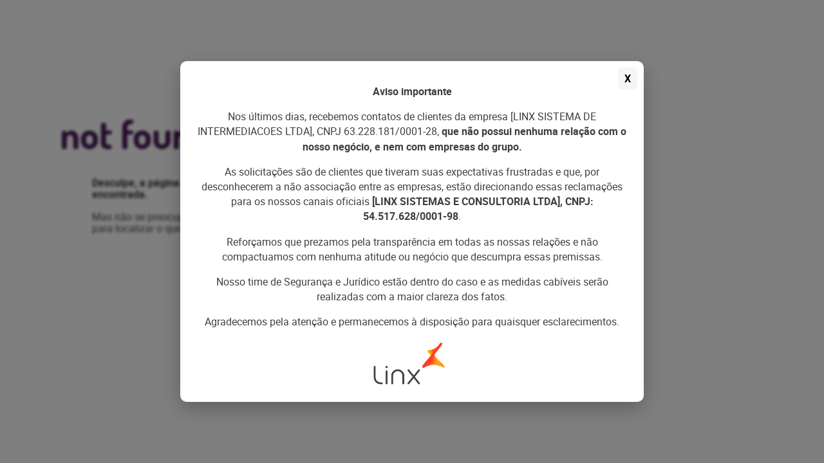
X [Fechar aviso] (627, 78)
